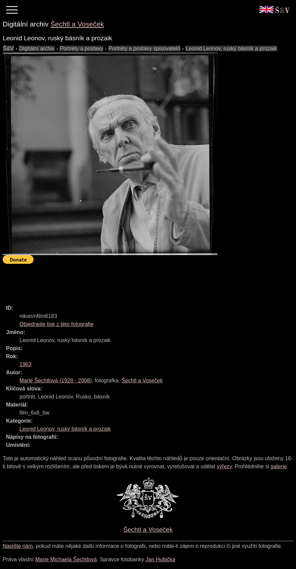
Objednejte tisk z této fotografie (56, 324)
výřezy (224, 466)
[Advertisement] (125, 281)
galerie (278, 466)
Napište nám (18, 546)
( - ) (55, 380)
